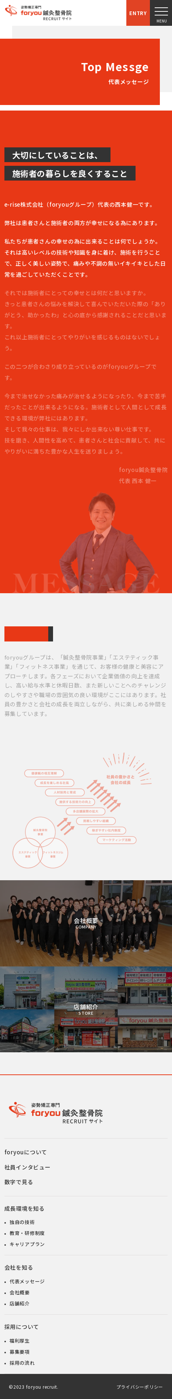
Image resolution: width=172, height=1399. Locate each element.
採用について (21, 1326)
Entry (138, 13)
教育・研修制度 (27, 1232)
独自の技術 (22, 1221)
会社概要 (86, 922)
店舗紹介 (86, 1008)
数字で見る (19, 1181)
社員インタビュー (27, 1166)
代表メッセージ (27, 1280)
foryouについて (26, 1151)
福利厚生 (20, 1339)
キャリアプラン (27, 1243)
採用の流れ (22, 1361)
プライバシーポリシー (140, 1386)
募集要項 (20, 1350)
